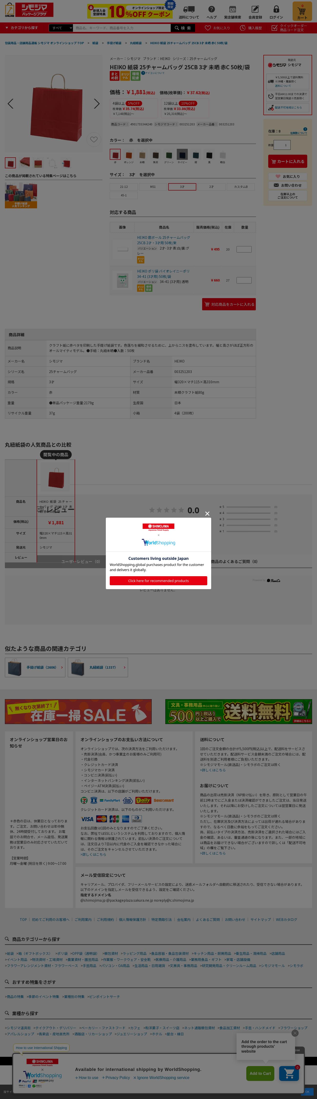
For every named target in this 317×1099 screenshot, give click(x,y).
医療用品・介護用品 (171, 959)
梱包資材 (111, 953)
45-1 (124, 195)
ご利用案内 (83, 919)
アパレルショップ (20, 1033)
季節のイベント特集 (44, 996)
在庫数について (298, 133)
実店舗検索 (232, 17)
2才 (211, 186)
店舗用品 (278, 953)
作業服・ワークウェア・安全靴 (127, 959)
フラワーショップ (293, 1027)
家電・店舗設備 (238, 959)
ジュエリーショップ (132, 1033)
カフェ (135, 1027)
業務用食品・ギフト (206, 959)
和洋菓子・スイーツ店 (162, 1027)
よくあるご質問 (208, 919)
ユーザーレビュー (81, 561)
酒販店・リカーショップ (93, 1033)
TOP (23, 919)
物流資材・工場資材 (47, 959)
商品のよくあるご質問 (235, 561)
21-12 (124, 186)
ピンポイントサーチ (104, 996)
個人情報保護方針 (132, 919)
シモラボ (296, 965)
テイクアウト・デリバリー (55, 1027)
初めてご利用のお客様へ (50, 919)
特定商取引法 (161, 919)
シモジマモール (273, 965)
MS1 (153, 186)
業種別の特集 (74, 996)
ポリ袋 (62, 953)
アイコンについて (155, 73)
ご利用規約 (105, 919)
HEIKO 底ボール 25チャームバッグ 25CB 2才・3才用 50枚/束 (163, 240)
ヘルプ (212, 17)
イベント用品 (17, 959)
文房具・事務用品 (183, 965)
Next (96, 103)
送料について (189, 17)
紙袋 (10, 953)
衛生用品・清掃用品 (251, 953)
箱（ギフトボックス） (35, 953)
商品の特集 (15, 996)
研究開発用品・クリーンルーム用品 (229, 965)
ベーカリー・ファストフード (103, 1027)
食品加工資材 (229, 1027)
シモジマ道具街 (19, 1027)
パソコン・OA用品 (115, 965)
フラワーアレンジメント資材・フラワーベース (42, 965)
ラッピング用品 (135, 953)
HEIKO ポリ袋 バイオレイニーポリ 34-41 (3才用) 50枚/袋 (163, 274)
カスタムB (241, 186)
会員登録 (255, 17)
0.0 (193, 510)
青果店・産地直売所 (54, 1033)
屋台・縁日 (175, 1033)
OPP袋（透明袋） (85, 953)
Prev (10, 103)
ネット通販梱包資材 (199, 1027)
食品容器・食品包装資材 (170, 953)
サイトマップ (260, 919)
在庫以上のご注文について (287, 195)
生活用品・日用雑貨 (149, 965)
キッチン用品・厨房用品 (212, 953)
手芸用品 (89, 965)
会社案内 (184, 919)
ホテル (157, 1033)
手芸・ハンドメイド (260, 1027)
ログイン (276, 17)
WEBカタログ (286, 919)
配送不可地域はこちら (288, 107)
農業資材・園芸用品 (83, 959)
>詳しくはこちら (93, 854)
